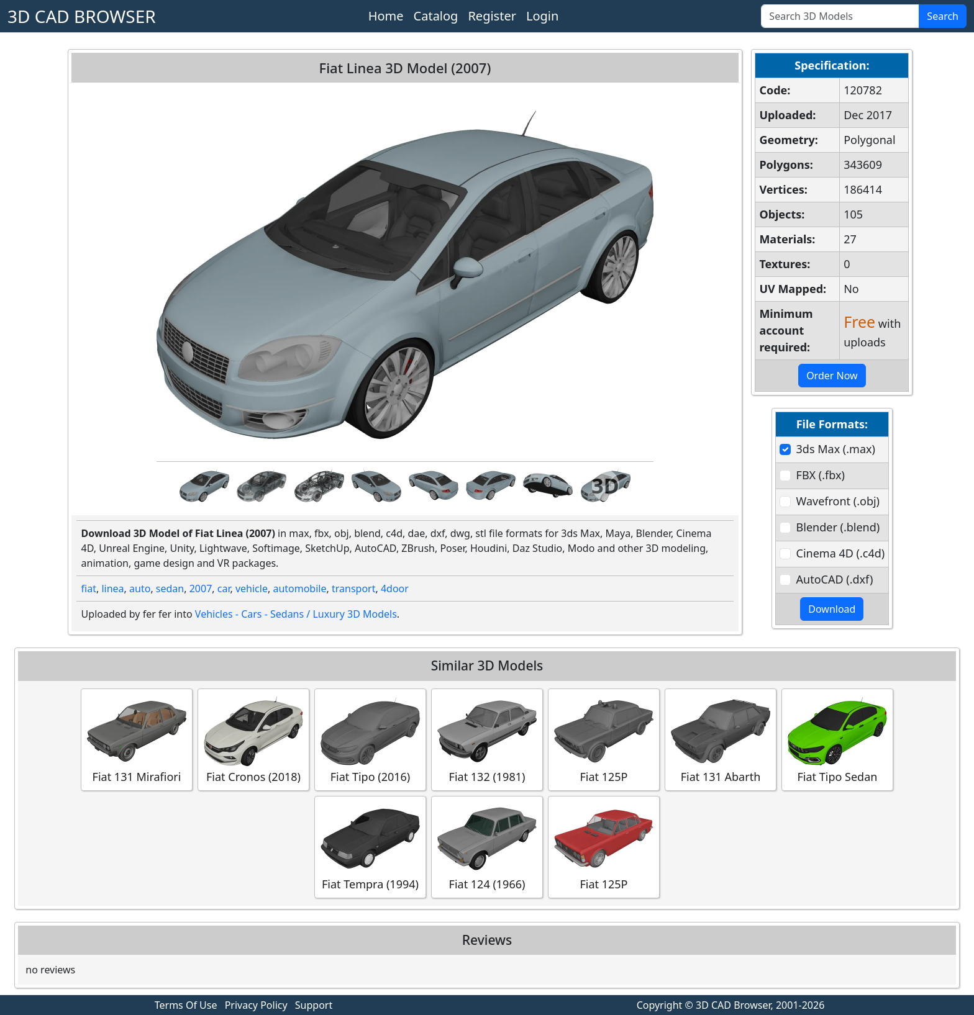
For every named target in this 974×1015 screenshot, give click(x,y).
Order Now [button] (832, 375)
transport (354, 588)
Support (313, 1005)
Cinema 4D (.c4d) (840, 553)
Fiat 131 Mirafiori (136, 739)
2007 (200, 588)
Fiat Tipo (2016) (370, 739)
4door (395, 588)
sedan (170, 588)
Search (942, 16)
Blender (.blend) (838, 527)
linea (112, 588)
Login (542, 15)
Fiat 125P (603, 739)
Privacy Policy (256, 1005)
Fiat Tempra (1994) (370, 846)
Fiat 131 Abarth (720, 739)
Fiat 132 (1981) (487, 739)
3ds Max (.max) (835, 448)
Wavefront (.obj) (838, 501)
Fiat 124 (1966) (487, 846)
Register (492, 15)
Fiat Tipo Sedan (837, 739)
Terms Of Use (186, 1005)
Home (386, 15)
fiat (88, 588)
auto (139, 588)
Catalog (436, 15)
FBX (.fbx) (820, 474)
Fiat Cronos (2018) (253, 739)
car (223, 588)
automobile (299, 588)
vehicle (251, 588)
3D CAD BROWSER (81, 16)
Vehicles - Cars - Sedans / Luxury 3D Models (296, 614)
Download (831, 609)
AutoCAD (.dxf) (834, 579)
